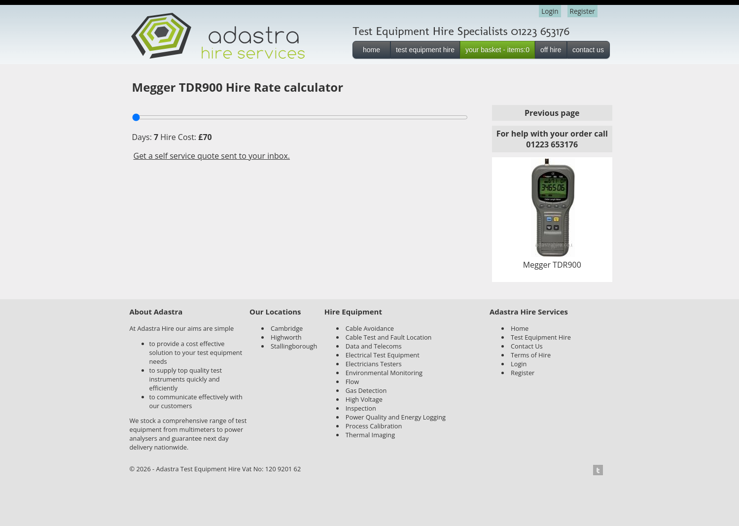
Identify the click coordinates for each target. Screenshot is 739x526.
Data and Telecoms (374, 346)
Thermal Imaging (370, 434)
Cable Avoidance (370, 328)
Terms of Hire (531, 355)
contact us (588, 50)
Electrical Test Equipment (383, 355)
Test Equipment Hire (541, 337)
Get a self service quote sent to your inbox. (212, 155)
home (371, 50)
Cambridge (287, 328)
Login (549, 11)
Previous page (552, 112)
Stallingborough (294, 346)
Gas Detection (366, 390)
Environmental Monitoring (384, 372)
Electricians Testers (374, 363)
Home (519, 328)
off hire (551, 50)
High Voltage (364, 399)
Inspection (361, 408)
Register (582, 11)
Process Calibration (374, 425)
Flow (352, 381)
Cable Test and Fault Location (389, 337)
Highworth (286, 337)
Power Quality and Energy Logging (396, 417)
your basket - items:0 (497, 50)
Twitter (601, 470)
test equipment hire (425, 50)
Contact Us (527, 346)
